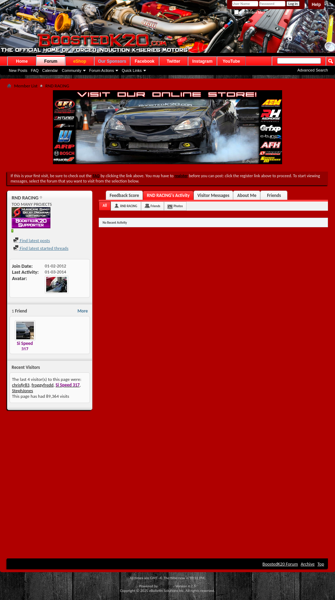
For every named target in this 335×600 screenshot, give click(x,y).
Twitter (173, 61)
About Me (246, 195)
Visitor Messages (213, 195)
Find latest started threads (40, 248)
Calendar (50, 70)
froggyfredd (43, 385)
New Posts (18, 70)
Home (22, 61)
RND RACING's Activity (168, 195)
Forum (50, 61)
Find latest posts (31, 240)
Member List (25, 85)
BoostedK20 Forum (280, 564)
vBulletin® (167, 586)
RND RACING (128, 206)
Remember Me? (249, 12)
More (83, 311)
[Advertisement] (168, 466)
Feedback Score (124, 195)
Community (71, 70)
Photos (178, 206)
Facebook (144, 61)
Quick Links (132, 70)
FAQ (35, 70)
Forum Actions (101, 70)
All (105, 205)
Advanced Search (312, 70)
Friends (274, 195)
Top (320, 564)
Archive (308, 564)
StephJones (22, 390)
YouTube (231, 61)
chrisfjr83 (20, 385)
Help (316, 4)
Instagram (202, 61)
